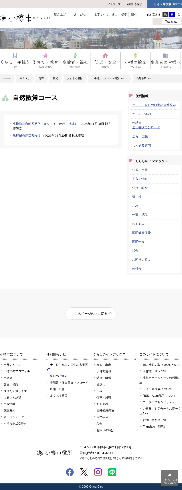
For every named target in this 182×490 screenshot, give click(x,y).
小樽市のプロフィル (17, 371)
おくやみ (138, 224)
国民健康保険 (141, 233)
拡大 (114, 14)
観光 (55, 78)
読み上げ (60, 14)
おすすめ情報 (74, 78)
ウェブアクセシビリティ (159, 402)
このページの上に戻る (91, 313)
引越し (100, 384)
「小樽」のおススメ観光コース (109, 78)
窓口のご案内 (141, 114)
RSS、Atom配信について (159, 395)
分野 (41, 78)
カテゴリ (24, 78)
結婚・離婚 (140, 188)
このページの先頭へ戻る (170, 481)
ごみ (135, 206)
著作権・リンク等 (154, 371)
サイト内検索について (157, 389)
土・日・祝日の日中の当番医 (154, 105)
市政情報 (9, 403)
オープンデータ (14, 417)
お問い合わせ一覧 (154, 420)
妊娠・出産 (140, 170)
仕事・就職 (140, 215)
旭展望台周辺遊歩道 (27, 135)
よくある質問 (141, 145)
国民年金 (138, 242)
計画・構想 (11, 384)
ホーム (6, 78)
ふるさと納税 (12, 397)
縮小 (134, 14)
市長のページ (12, 364)
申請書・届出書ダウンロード (69, 382)
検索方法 (177, 4)
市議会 (8, 377)
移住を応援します (15, 391)
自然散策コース (145, 78)
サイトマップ (112, 4)
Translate (171, 21)
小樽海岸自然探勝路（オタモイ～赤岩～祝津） (45, 124)
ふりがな (80, 14)
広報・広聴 (140, 136)
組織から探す (134, 4)
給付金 (136, 269)
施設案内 (9, 410)
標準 (124, 14)
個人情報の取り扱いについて (162, 364)
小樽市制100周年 (15, 423)
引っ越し (138, 197)
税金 (135, 250)
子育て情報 (140, 179)
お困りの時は (141, 259)
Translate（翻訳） (155, 426)
